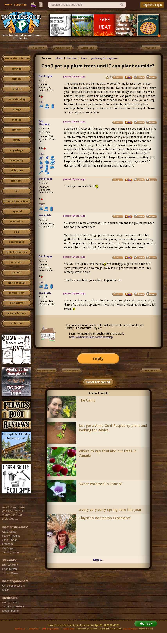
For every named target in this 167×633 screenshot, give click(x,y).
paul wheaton (130, 629)
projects (17, 272)
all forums (16, 323)
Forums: (47, 58)
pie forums (16, 303)
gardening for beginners (104, 58)
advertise (33, 629)
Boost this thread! (98, 382)
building (17, 89)
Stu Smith (45, 215)
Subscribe (20, 4)
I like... (42, 102)
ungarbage (16, 150)
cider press (16, 262)
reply (98, 358)
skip (16, 232)
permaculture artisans (17, 201)
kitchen (16, 130)
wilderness (16, 170)
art (17, 191)
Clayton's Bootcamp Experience (105, 518)
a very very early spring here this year (110, 509)
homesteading (16, 99)
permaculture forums (16, 58)
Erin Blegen (46, 76)
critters (16, 79)
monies (16, 119)
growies (16, 68)
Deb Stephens (44, 123)
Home (8, 4)
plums (59, 58)
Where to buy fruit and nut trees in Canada (107, 453)
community (16, 160)
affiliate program (50, 629)
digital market (16, 282)
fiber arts (16, 180)
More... (98, 560)
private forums (16, 313)
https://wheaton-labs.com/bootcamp (91, 337)
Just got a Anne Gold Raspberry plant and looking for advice (113, 428)
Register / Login (152, 4)
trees (84, 58)
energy (16, 109)
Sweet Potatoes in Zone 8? (100, 484)
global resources (16, 252)
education (16, 221)
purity (16, 140)
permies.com (16, 293)
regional (16, 211)
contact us (20, 629)
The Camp (87, 400)
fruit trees (71, 58)
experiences (16, 242)
